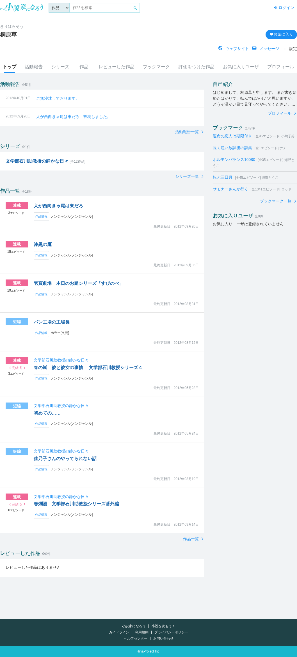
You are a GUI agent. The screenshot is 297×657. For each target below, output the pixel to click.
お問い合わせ (163, 638)
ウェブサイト (233, 48)
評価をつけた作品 (196, 66)
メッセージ (265, 48)
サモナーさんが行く (252, 189)
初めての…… (47, 413)
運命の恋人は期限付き (254, 136)
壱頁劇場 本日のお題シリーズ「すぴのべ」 (79, 283)
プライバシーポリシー (171, 632)
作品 (83, 66)
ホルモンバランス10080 (253, 162)
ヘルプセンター (135, 638)
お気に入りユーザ (241, 66)
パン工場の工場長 (52, 322)
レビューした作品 (116, 66)
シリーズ (60, 66)
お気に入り (281, 34)
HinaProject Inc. (149, 651)
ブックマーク (156, 66)
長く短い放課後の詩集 (249, 148)
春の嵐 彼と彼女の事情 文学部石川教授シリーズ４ (88, 367)
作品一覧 (191, 538)
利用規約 (141, 632)
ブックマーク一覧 (276, 201)
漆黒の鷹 (43, 244)
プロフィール (280, 66)
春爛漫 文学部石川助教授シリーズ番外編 (76, 503)
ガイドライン (119, 632)
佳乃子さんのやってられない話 (65, 458)
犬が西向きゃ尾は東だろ (58, 205)
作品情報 (41, 216)
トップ (9, 66)
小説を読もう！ (163, 626)
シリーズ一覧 (187, 176)
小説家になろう (134, 626)
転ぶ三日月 (245, 177)
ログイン (283, 7)
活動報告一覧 (187, 131)
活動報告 (34, 66)
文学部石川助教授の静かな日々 (61, 360)
